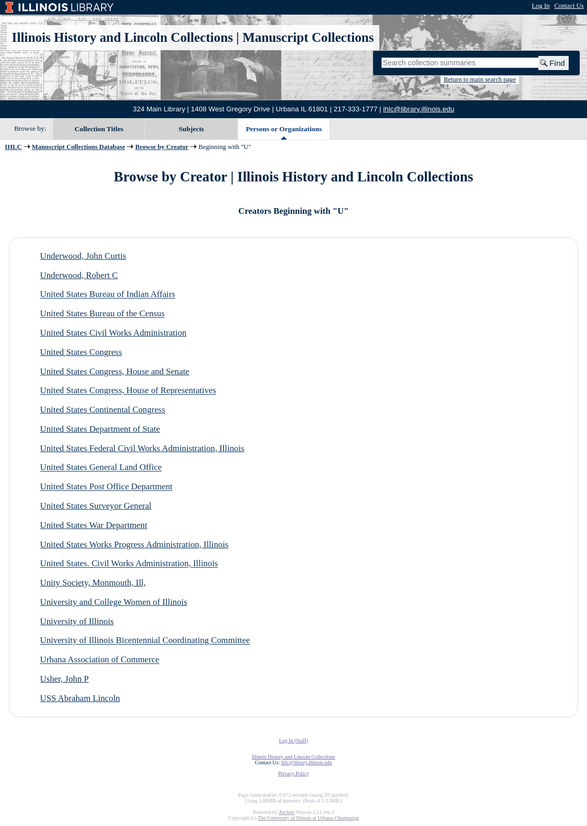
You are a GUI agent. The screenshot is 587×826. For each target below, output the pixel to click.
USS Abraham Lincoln (80, 698)
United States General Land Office (101, 468)
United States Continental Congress (102, 410)
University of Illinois (77, 621)
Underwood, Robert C (79, 275)
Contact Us (568, 5)
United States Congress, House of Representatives (128, 391)
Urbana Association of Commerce (100, 660)
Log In (541, 5)
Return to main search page (480, 79)
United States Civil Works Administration (113, 333)
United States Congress (81, 352)
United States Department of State (100, 429)
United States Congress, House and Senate (114, 371)
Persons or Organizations (284, 129)
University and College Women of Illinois (113, 602)
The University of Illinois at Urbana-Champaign (308, 818)
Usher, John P (64, 679)
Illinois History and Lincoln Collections (122, 37)
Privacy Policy (293, 773)
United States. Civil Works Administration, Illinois (129, 564)
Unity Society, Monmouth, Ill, (93, 583)
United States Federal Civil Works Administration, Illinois (142, 448)
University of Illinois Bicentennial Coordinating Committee (145, 641)
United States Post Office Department (106, 487)
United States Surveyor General (96, 506)
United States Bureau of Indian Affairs (107, 295)
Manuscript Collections (308, 37)
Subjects (192, 129)
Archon (286, 812)
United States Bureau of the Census (102, 314)
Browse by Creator (162, 147)
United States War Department (94, 525)
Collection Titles (99, 129)
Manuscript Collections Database (78, 147)
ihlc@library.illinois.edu (418, 109)
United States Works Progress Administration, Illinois (134, 544)
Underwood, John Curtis (83, 256)
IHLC (13, 147)
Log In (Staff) (293, 740)
